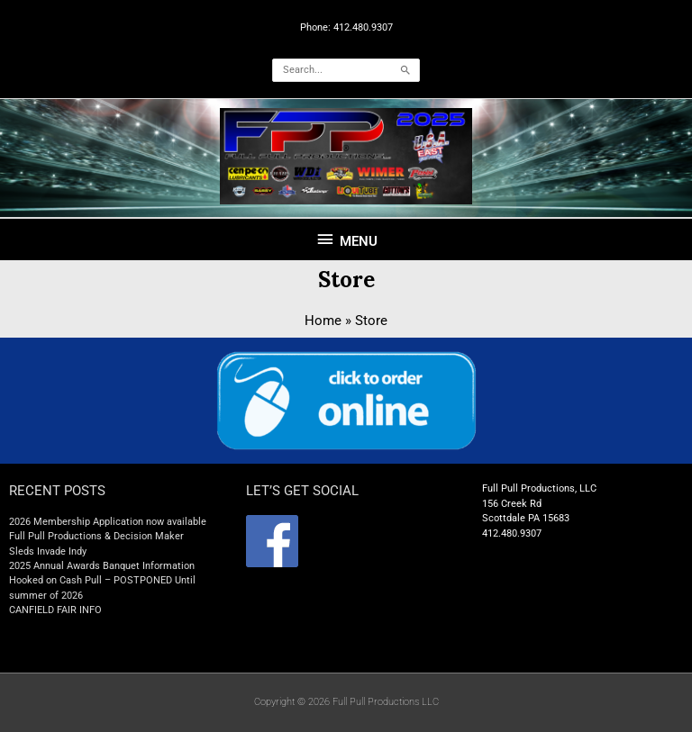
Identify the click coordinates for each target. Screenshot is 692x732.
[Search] (405, 70)
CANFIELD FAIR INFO (55, 610)
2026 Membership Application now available (107, 522)
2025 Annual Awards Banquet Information (102, 566)
